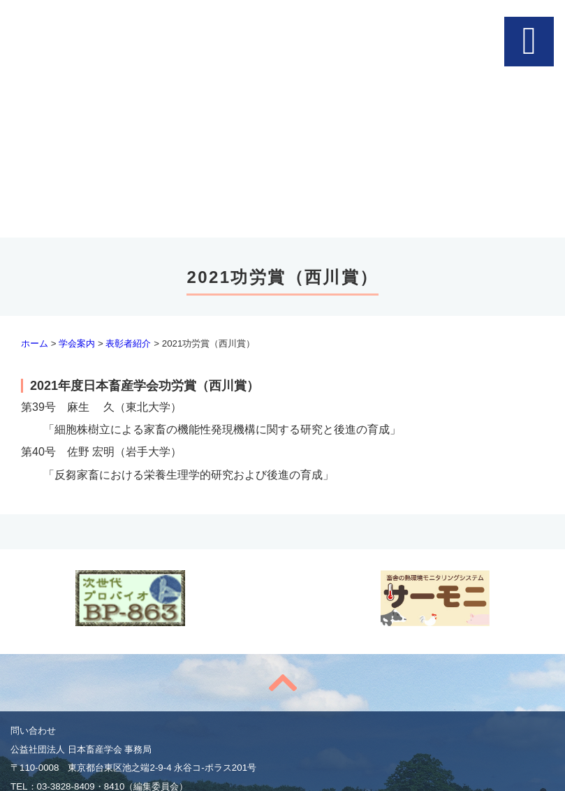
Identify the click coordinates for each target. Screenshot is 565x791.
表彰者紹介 (128, 343)
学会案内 (77, 343)
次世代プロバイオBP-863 (130, 598)
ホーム (34, 343)
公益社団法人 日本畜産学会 (280, 35)
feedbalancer (434, 598)
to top (282, 682)
